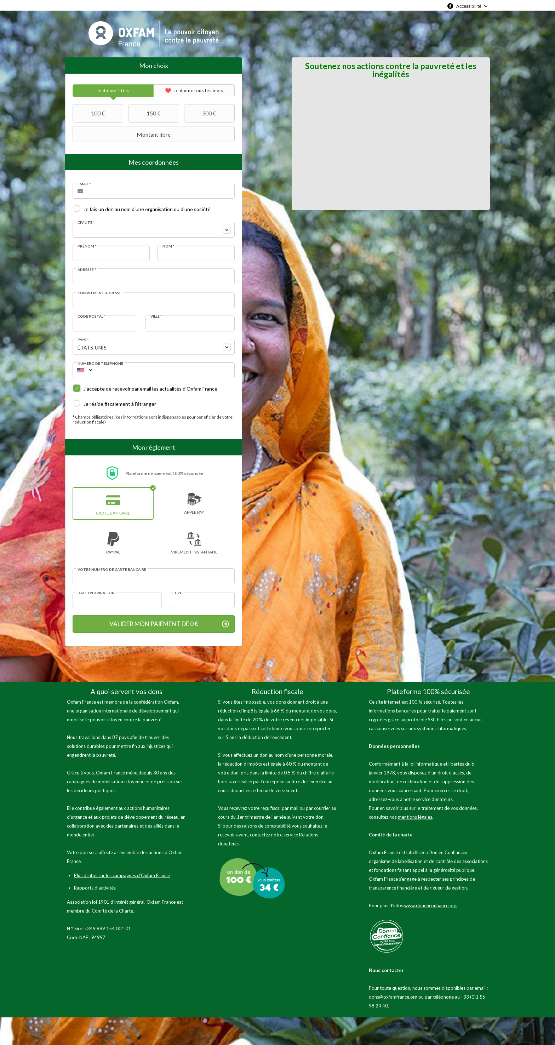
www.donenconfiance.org (430, 905)
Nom (168, 246)
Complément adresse (99, 293)
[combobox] (154, 230)
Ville (156, 316)
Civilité (86, 222)
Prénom (87, 246)
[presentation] (113, 91)
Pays (83, 339)
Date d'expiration (96, 593)
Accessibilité (468, 6)
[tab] (113, 90)
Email (84, 184)
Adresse (87, 269)
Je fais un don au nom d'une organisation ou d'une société (147, 209)
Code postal (92, 316)
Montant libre (122, 134)
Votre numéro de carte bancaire (112, 569)
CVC (178, 593)
